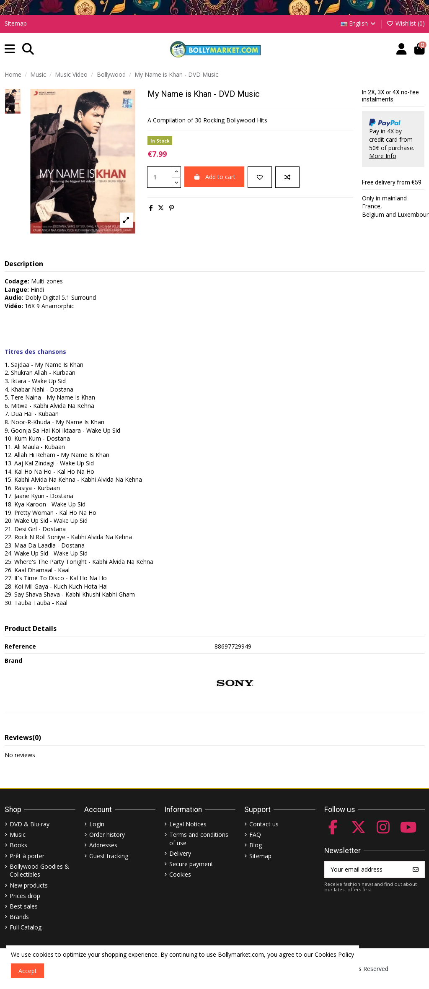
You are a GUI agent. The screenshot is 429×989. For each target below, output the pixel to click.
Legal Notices (188, 824)
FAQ (255, 834)
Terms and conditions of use (198, 839)
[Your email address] (366, 869)
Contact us (264, 824)
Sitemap (16, 23)
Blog (255, 845)
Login (96, 824)
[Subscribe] (415, 869)
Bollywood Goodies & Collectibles (39, 870)
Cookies (180, 874)
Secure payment (191, 864)
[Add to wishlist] (260, 177)
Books (18, 845)
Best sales (24, 906)
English (359, 23)
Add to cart (214, 177)
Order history (107, 834)
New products (29, 885)
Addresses (103, 845)
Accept (27, 971)
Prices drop (25, 896)
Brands (19, 917)
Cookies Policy (334, 954)
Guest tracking (108, 856)
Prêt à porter (27, 856)
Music (18, 834)
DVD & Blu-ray (29, 824)
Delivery (180, 853)
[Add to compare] (287, 177)
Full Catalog (25, 927)
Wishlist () (405, 23)
